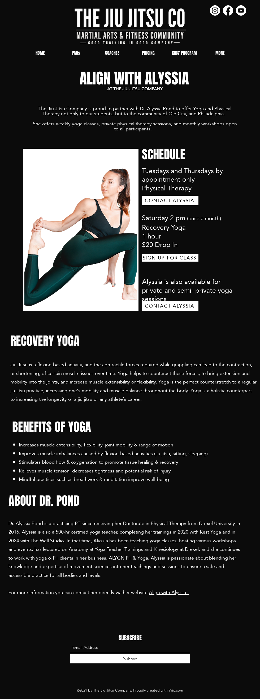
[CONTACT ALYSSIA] (170, 200)
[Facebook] (228, 10)
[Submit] (130, 658)
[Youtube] (241, 10)
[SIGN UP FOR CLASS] (170, 258)
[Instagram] (215, 10)
